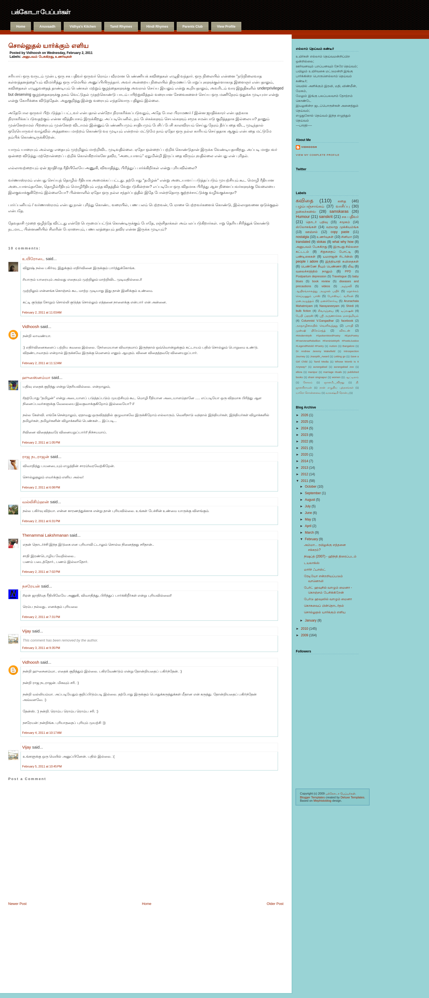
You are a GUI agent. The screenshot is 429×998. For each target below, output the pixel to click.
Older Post (275, 904)
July (308, 506)
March (309, 532)
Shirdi (350, 305)
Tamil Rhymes (121, 26)
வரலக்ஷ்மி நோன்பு (337, 392)
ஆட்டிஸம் (352, 377)
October (311, 486)
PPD (348, 271)
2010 (304, 629)
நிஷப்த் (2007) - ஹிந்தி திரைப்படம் (330, 556)
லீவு (350, 266)
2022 (304, 441)
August (310, 500)
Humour (303, 216)
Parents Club (192, 26)
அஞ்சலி (346, 286)
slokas (321, 242)
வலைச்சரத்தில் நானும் (314, 271)
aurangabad (320, 366)
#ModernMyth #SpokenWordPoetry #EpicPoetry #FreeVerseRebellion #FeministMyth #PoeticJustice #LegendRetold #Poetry (327, 340)
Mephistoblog (322, 800)
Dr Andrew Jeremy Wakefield (315, 351)
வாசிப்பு (343, 206)
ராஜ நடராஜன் (35, 456)
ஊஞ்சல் (311, 232)
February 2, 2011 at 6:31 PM (41, 521)
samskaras (339, 211)
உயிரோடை (33, 258)
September (313, 493)
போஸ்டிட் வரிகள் (340, 296)
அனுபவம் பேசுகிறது (37, 57)
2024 (304, 428)
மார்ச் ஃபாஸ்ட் (315, 569)
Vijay (26, 631)
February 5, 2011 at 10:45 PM (42, 766)
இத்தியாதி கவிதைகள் (342, 261)
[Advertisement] (35, 947)
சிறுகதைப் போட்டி (335, 252)
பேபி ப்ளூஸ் (304, 315)
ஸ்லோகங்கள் (306, 227)
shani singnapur (317, 377)
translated (303, 242)
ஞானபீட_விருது (334, 382)
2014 (304, 461)
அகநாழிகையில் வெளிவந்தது (317, 325)
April (308, 526)
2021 (304, 448)
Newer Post (17, 904)
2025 (304, 422)
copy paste (340, 232)
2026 (304, 415)
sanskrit (326, 216)
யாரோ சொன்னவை (308, 392)
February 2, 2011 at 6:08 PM (41, 487)
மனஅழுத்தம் (305, 301)
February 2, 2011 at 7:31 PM (41, 617)
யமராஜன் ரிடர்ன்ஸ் (338, 256)
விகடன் (344, 330)
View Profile (226, 26)
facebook (347, 320)
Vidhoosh (30, 326)
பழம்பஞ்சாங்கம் (310, 206)
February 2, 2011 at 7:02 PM (41, 571)
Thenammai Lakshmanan (45, 535)
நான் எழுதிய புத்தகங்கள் (336, 387)
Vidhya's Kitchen (82, 26)
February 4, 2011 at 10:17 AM (42, 732)
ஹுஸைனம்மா (36, 377)
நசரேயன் (31, 586)
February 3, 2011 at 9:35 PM (41, 647)
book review (321, 281)
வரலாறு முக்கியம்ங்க (342, 227)
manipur (313, 371)
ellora (299, 371)
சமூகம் (345, 222)
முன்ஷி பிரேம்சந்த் (310, 330)
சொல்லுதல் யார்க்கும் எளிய (48, 45)
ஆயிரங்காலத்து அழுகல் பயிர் (317, 291)
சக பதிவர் (350, 216)
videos (325, 286)
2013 (304, 468)
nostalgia (302, 237)
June (308, 513)
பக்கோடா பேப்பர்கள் (40, 12)
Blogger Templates (312, 797)
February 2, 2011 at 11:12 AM (42, 363)
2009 (304, 635)
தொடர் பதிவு (317, 222)
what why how (342, 242)
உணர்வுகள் (63, 57)
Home (20, 26)
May (308, 519)
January (311, 620)
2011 (304, 481)
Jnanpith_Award (319, 356)
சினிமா (346, 237)
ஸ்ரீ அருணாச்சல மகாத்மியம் (339, 315)
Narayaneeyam (329, 305)
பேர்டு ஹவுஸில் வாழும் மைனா (328, 599)
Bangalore (349, 345)
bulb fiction (303, 310)
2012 (304, 474)
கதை (342, 201)
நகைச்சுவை (306, 211)
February (311, 539)
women (336, 377)
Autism (333, 345)
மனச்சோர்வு (329, 301)
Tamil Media (321, 361)
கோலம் (307, 382)
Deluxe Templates (352, 797)
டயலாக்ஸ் (312, 563)
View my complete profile (317, 155)
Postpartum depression (311, 276)
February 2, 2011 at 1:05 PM (41, 442)
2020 (304, 454)
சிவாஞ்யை (326, 310)
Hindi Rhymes (157, 26)
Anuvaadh (47, 26)
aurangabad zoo (344, 366)
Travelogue (339, 276)
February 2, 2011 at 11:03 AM (42, 312)
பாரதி (349, 325)
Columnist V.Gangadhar (318, 320)
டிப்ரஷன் (347, 310)
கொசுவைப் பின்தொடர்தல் (324, 606)
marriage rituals (332, 371)
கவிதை (304, 200)
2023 (304, 435)
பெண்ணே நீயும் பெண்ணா (321, 266)
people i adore (307, 261)
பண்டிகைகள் (305, 256)
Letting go (340, 356)
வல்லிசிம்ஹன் (35, 501)
